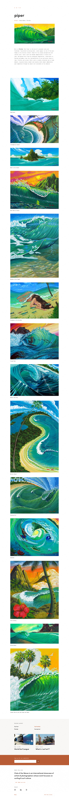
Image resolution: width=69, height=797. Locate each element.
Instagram (15, 789)
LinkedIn (21, 789)
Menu (15, 794)
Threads (27, 789)
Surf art (16, 726)
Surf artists (37, 726)
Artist (16, 21)
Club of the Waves (17, 7)
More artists (49, 794)
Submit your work (21, 782)
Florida (16, 729)
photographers (27, 776)
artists (16, 776)
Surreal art (37, 729)
